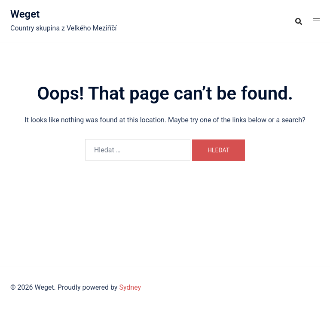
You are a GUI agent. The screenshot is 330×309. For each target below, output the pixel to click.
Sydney (130, 287)
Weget (25, 14)
